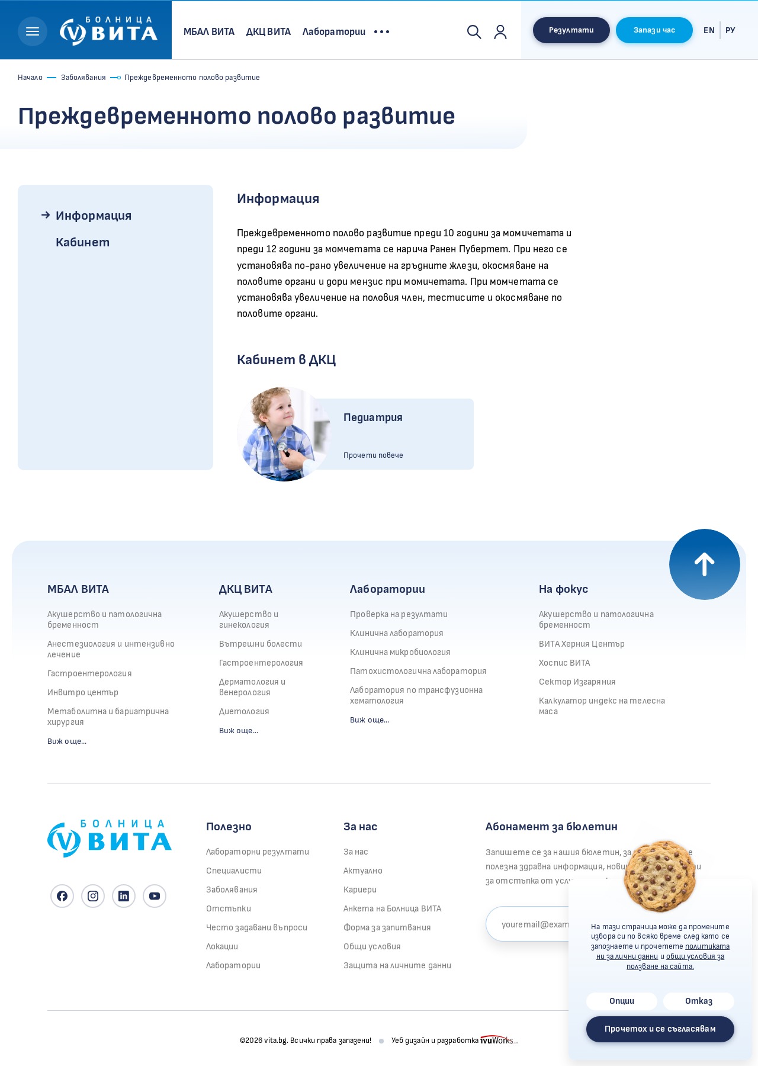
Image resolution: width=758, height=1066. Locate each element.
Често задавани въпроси (256, 927)
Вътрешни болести (261, 644)
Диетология (244, 711)
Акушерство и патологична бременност (104, 620)
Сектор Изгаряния (577, 682)
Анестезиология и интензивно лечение (111, 649)
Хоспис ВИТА (564, 663)
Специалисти (234, 870)
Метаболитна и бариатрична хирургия (108, 717)
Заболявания (83, 77)
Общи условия (372, 946)
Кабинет (83, 243)
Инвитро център (82, 692)
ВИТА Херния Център (582, 644)
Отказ (699, 1001)
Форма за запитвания (387, 927)
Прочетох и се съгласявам (660, 1029)
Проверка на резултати (399, 614)
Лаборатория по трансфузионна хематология (416, 696)
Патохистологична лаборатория (418, 671)
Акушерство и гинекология (248, 620)
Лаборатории (387, 589)
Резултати (571, 30)
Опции (622, 1001)
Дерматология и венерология (252, 687)
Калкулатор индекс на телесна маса (602, 706)
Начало (30, 77)
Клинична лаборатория (397, 633)
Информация (93, 216)
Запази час (654, 30)
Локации (222, 946)
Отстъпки (228, 908)
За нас (356, 852)
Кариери (360, 889)
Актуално (363, 870)
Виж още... (66, 741)
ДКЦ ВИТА (245, 589)
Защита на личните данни (397, 965)
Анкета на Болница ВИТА (392, 908)
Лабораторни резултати (257, 852)
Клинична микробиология (400, 652)
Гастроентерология (89, 673)
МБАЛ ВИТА (78, 589)
